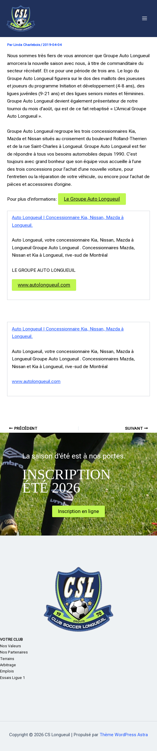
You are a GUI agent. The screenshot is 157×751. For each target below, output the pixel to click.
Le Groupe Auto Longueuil (92, 199)
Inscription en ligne (78, 511)
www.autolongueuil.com (44, 285)
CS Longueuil (63, 18)
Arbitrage (8, 665)
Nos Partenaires (14, 652)
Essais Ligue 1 (12, 677)
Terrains (7, 658)
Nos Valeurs (10, 646)
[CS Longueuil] (21, 19)
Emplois (7, 671)
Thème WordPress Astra (124, 734)
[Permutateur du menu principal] (144, 18)
